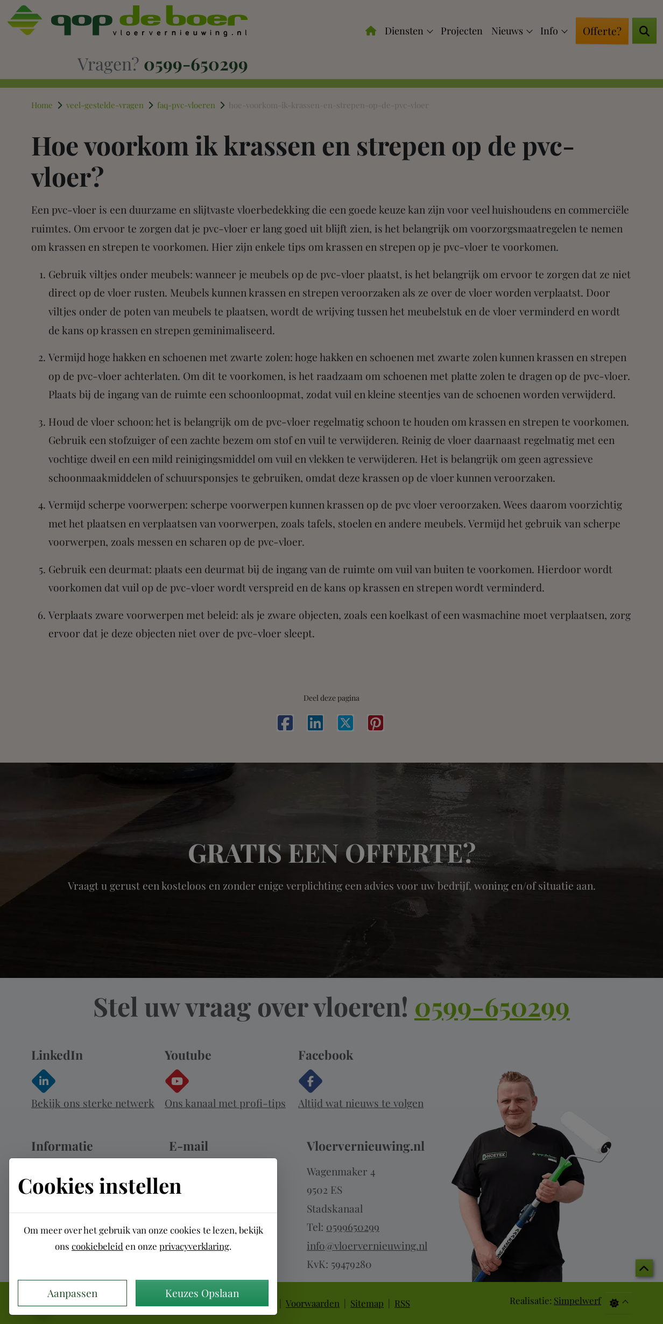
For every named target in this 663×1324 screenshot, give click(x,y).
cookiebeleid (97, 1246)
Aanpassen (72, 1293)
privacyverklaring (194, 1246)
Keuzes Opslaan (202, 1293)
